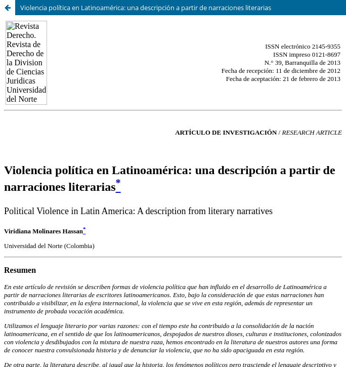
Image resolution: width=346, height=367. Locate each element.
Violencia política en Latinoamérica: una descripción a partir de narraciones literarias (145, 7)
